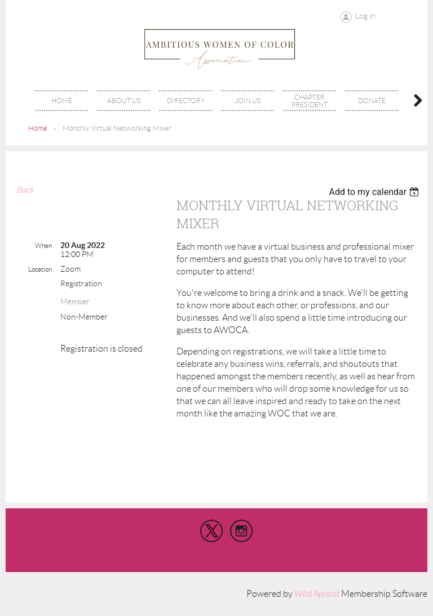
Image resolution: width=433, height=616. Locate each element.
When (43, 245)
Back (25, 190)
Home (37, 128)
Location (40, 269)
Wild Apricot (316, 594)
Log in (365, 15)
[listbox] (375, 192)
